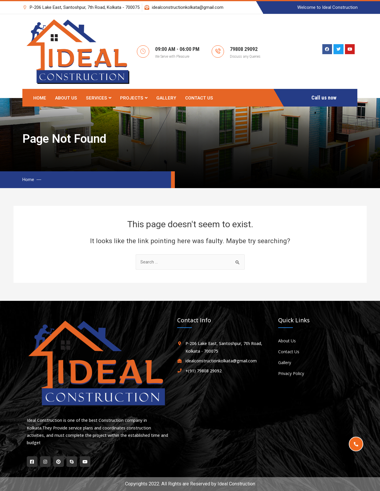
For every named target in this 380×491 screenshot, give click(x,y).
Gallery (166, 98)
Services (98, 98)
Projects (133, 98)
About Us (66, 98)
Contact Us (199, 98)
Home (39, 98)
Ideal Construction (236, 484)
